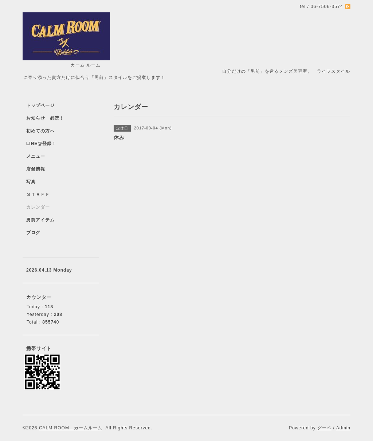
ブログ (33, 232)
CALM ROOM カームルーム (70, 427)
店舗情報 (35, 169)
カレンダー (38, 207)
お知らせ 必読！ (45, 118)
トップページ (40, 105)
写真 (31, 181)
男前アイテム (40, 219)
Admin (343, 427)
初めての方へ (40, 130)
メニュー (35, 156)
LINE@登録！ (41, 143)
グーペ (324, 427)
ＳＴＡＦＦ (38, 194)
